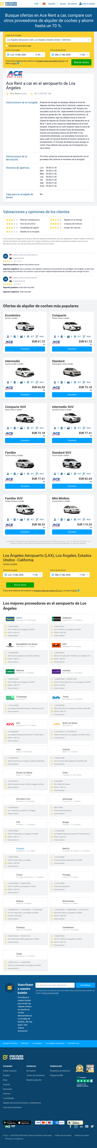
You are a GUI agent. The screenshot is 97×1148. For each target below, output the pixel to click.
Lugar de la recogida (13, 35)
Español (49, 4)
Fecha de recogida (13, 50)
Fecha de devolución (58, 50)
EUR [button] (36, 4)
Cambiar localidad (10, 564)
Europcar (20, 848)
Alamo (19, 618)
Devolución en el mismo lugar (20, 46)
